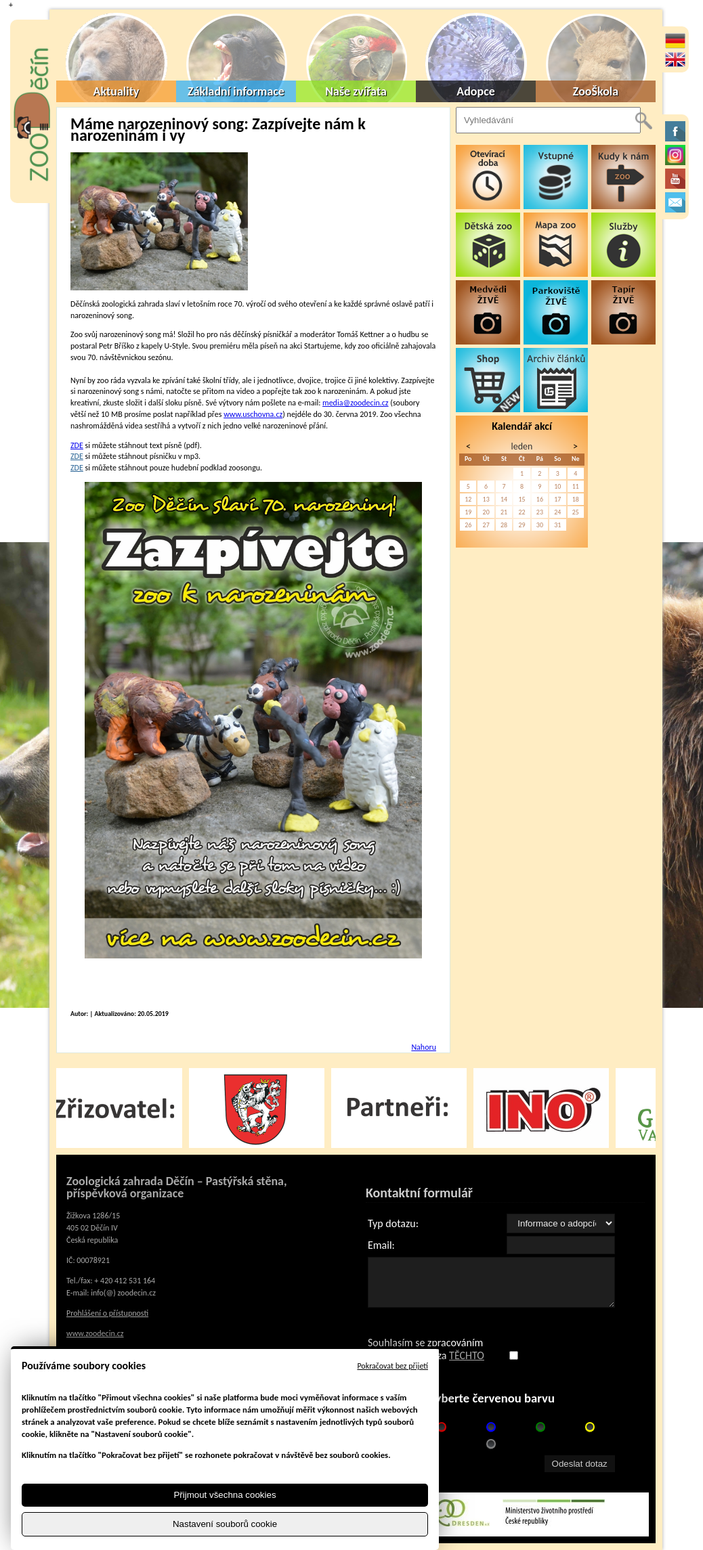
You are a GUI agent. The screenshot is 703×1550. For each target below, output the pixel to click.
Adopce (475, 91)
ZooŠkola (595, 91)
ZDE (76, 445)
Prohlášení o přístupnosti (107, 1313)
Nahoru (423, 1047)
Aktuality (116, 91)
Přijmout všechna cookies (224, 1495)
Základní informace (236, 91)
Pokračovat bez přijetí (392, 1366)
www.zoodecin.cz (95, 1333)
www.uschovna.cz (252, 414)
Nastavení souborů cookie (225, 1524)
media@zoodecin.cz (355, 402)
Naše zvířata (356, 91)
